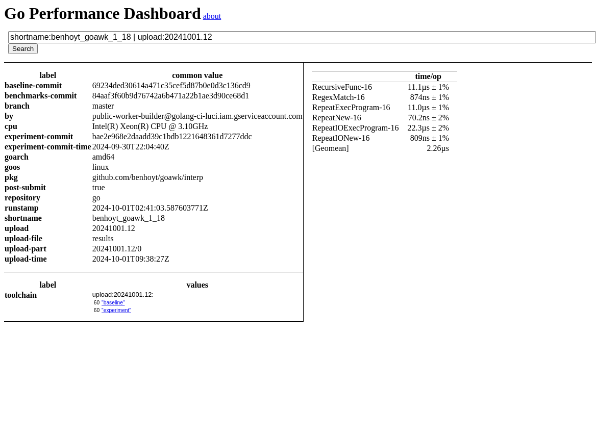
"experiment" (116, 310)
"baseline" (113, 302)
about (212, 16)
